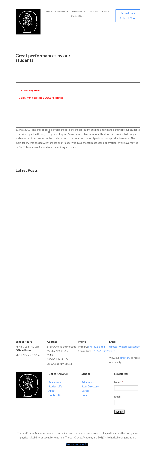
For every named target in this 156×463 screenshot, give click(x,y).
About (104, 12)
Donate (85, 395)
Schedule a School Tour (128, 15)
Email (118, 396)
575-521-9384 (96, 346)
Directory (93, 12)
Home (49, 12)
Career (85, 390)
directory (125, 357)
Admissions (77, 12)
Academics (60, 12)
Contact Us (76, 16)
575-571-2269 (100, 351)
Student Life (55, 386)
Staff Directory (90, 386)
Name (118, 382)
